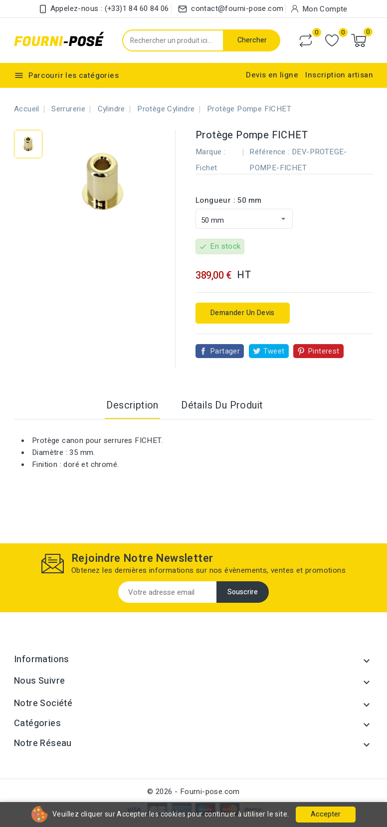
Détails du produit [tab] (222, 405)
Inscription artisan (339, 74)
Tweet (274, 351)
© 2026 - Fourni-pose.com (193, 791)
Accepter (326, 814)
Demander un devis (242, 313)
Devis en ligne (272, 74)
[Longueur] (244, 219)
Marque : (210, 151)
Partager (225, 351)
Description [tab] (132, 405)
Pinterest (324, 351)
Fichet (206, 167)
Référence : (269, 151)
